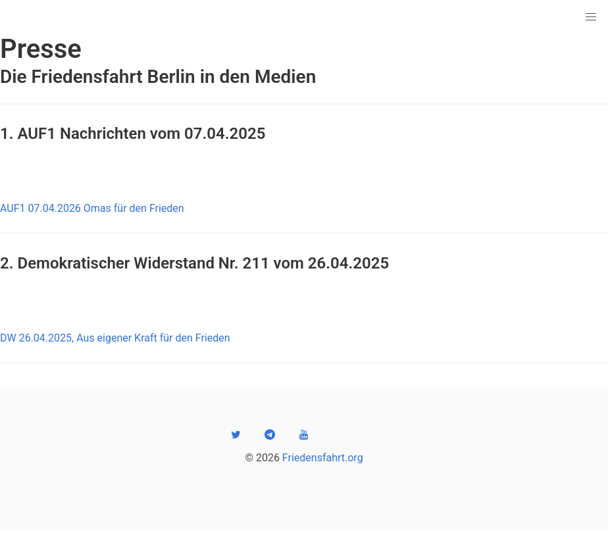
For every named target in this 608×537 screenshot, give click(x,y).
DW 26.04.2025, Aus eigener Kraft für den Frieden (115, 338)
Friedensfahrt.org (322, 457)
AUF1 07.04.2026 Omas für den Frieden (92, 208)
